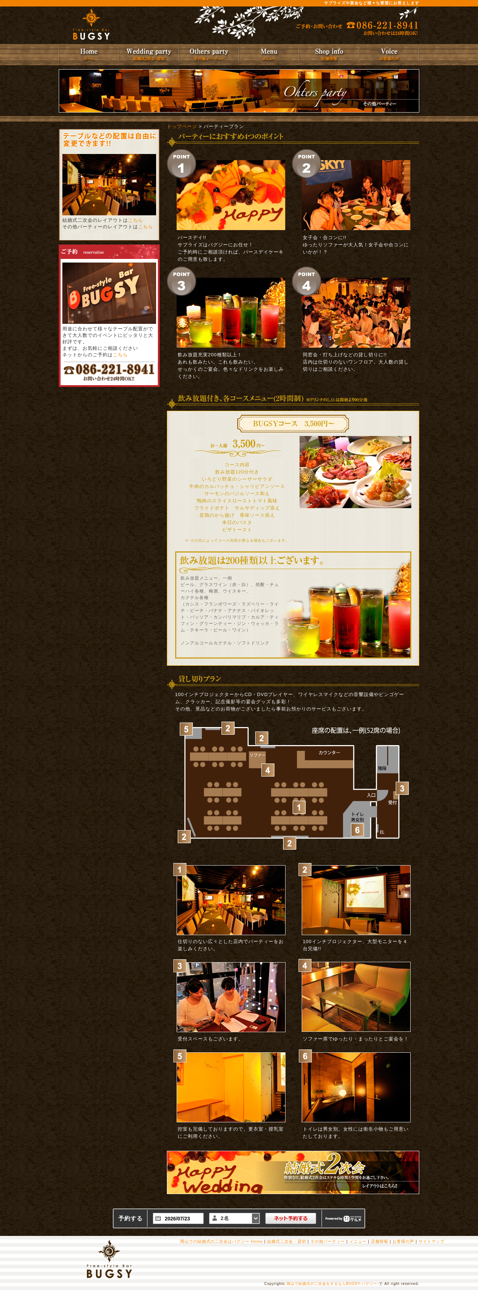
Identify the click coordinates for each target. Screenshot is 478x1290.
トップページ (182, 126)
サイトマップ (431, 1241)
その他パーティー (327, 1241)
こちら (135, 220)
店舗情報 (379, 1241)
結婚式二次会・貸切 (286, 1241)
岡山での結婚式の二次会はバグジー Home (221, 1241)
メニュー (358, 1241)
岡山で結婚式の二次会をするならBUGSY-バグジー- (333, 1284)
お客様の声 (403, 1241)
